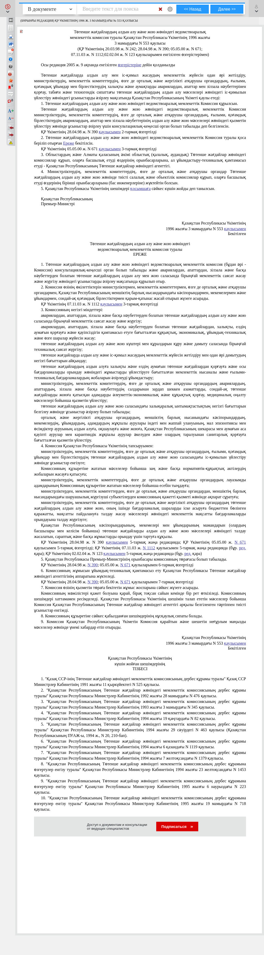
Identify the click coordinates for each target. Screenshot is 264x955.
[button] (7, 8)
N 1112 (149, 548)
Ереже (68, 143)
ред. (242, 548)
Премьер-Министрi (58, 204)
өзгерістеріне (130, 65)
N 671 (240, 542)
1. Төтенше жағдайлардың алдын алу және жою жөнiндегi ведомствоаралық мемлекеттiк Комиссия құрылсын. (139, 103)
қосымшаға (140, 188)
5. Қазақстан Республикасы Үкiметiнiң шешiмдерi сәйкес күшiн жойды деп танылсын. (128, 188)
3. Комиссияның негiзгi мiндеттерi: (72, 310)
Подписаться (177, 826)
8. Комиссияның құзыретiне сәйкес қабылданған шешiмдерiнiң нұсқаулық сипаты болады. (122, 616)
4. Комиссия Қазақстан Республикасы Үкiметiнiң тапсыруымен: (97, 446)
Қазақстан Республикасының (67, 199)
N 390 (93, 565)
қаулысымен (110, 132)
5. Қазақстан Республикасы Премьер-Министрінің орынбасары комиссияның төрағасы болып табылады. (134, 559)
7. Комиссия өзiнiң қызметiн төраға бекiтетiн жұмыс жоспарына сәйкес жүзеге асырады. (120, 587)
